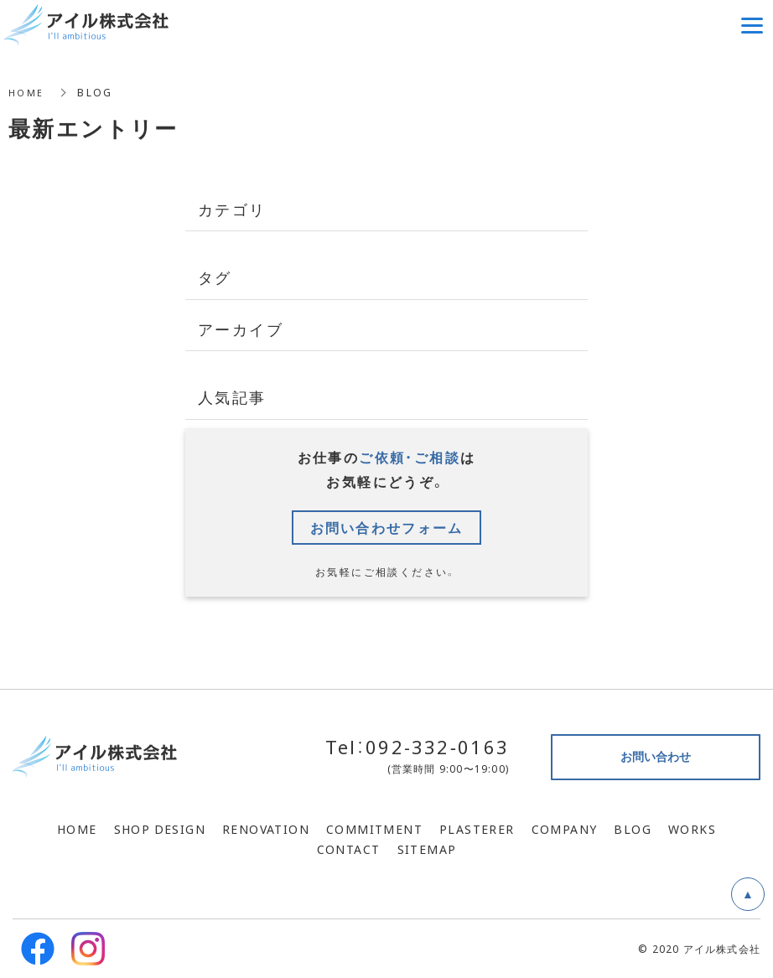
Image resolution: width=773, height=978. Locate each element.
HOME (27, 92)
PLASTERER (477, 828)
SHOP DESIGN (159, 828)
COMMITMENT (374, 828)
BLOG (632, 828)
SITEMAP (427, 849)
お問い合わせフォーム (386, 527)
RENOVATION (265, 828)
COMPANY (565, 828)
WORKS (692, 828)
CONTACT (349, 849)
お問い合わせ (655, 756)
